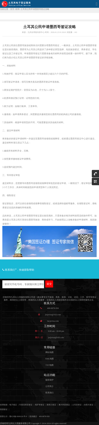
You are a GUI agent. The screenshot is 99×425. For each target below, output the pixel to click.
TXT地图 (49, 365)
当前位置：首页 (7, 9)
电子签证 (13, 405)
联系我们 (49, 392)
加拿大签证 (88, 405)
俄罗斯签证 (39, 405)
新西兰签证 (51, 405)
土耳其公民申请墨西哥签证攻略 (35, 9)
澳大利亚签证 (64, 405)
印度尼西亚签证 (25, 405)
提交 (49, 284)
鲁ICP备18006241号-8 (18, 416)
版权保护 (49, 380)
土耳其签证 (77, 405)
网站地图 (49, 352)
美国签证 (4, 409)
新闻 (17, 9)
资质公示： (4, 416)
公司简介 (49, 386)
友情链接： (4, 405)
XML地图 (49, 358)
